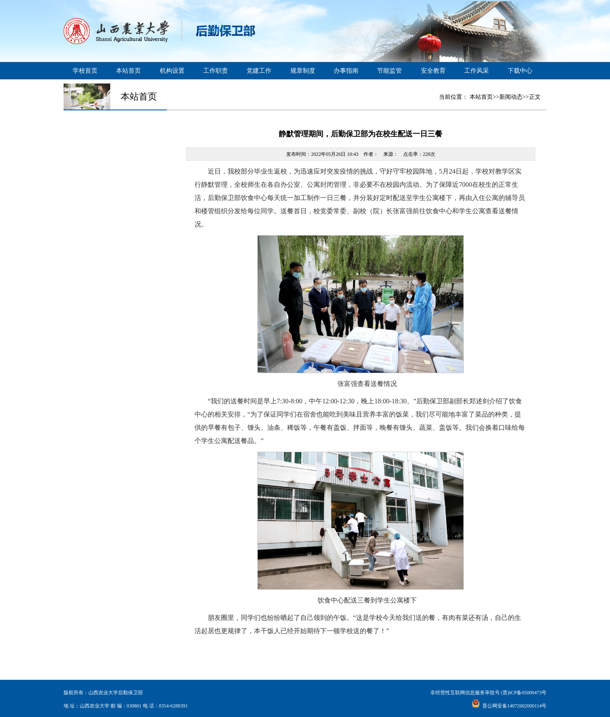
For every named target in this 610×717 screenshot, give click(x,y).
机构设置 (172, 70)
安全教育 (433, 70)
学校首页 (85, 70)
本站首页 (128, 70)
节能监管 (389, 70)
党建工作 (259, 70)
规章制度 (302, 70)
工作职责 (215, 70)
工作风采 (476, 70)
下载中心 (520, 70)
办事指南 (346, 70)
